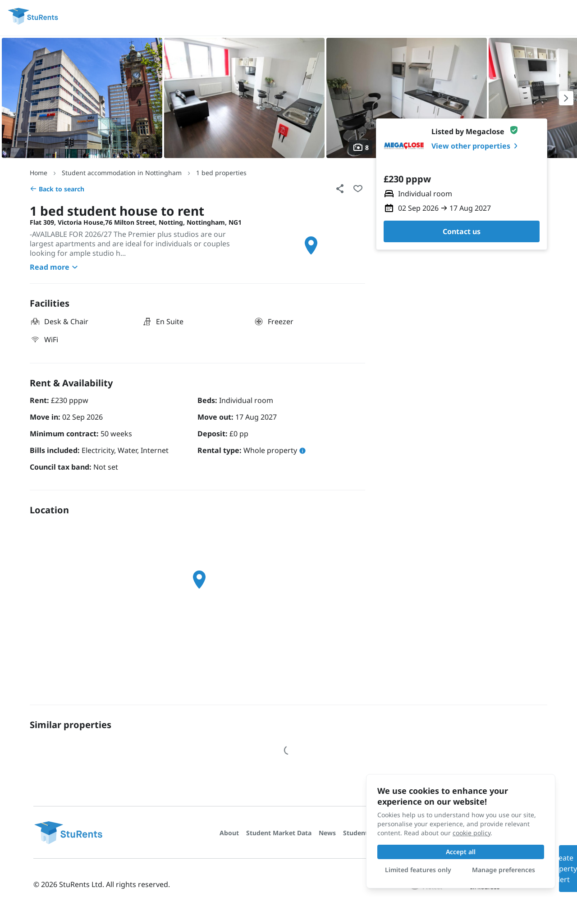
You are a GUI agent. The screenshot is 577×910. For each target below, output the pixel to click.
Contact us (462, 231)
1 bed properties (221, 172)
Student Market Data (278, 833)
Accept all (461, 851)
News (327, 833)
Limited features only (418, 869)
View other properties (476, 145)
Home (38, 172)
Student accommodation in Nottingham (122, 172)
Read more (55, 267)
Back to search (57, 189)
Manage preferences (503, 869)
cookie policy (471, 833)
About (229, 833)
